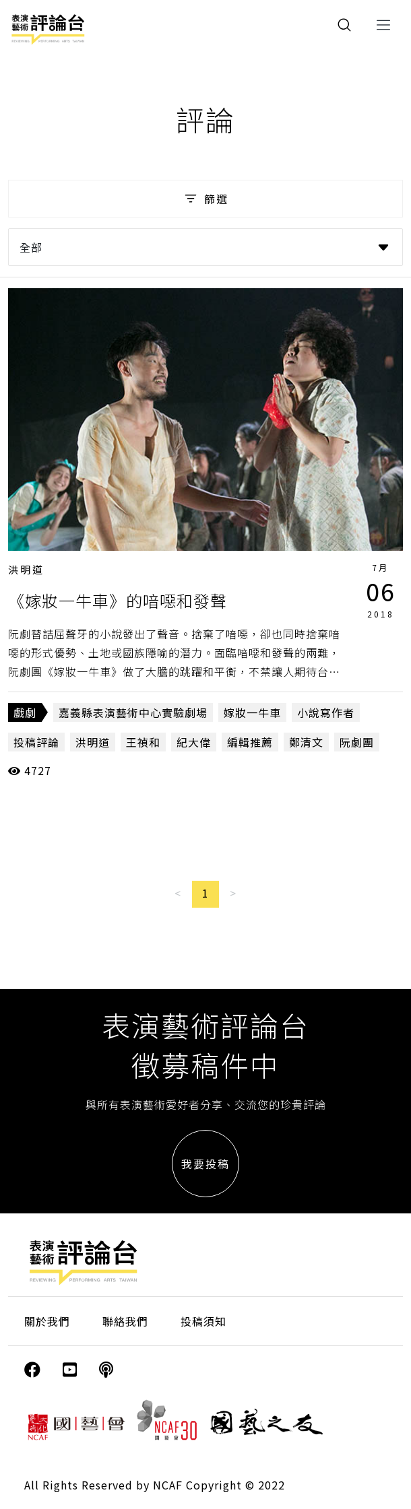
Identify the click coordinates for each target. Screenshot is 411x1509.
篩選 (205, 199)
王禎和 (143, 742)
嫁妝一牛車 (252, 712)
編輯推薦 (250, 742)
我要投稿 (205, 1163)
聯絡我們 (125, 1321)
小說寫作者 (325, 712)
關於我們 (47, 1321)
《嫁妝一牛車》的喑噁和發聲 (117, 600)
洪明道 (26, 569)
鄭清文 (306, 742)
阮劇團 (357, 742)
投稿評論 (36, 742)
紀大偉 (194, 742)
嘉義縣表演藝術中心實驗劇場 (133, 712)
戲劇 (24, 712)
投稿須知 (203, 1321)
